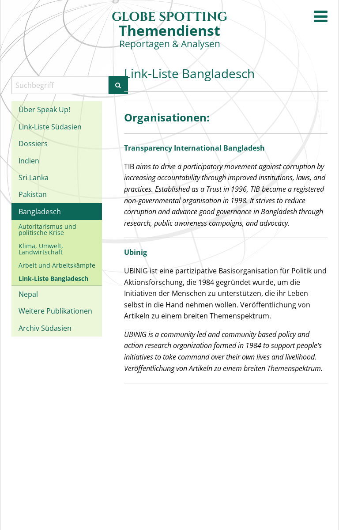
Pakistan (33, 194)
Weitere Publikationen (55, 311)
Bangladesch (40, 211)
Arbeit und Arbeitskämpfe (57, 265)
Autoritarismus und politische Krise (47, 229)
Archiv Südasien (45, 328)
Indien (29, 161)
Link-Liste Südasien (50, 127)
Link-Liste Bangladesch (53, 278)
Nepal (28, 294)
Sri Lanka (34, 177)
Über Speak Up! (44, 109)
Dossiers (33, 143)
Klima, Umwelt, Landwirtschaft (41, 249)
